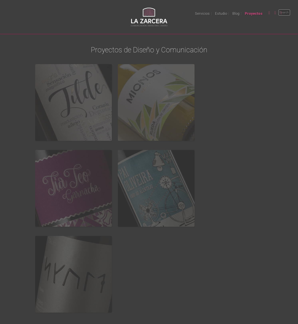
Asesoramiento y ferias (111, 273)
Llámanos (149, 217)
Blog (235, 13)
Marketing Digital (107, 278)
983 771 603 (218, 270)
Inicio (42, 264)
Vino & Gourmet (163, 269)
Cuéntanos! (46, 292)
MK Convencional (107, 269)
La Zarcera (149, 303)
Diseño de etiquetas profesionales (119, 282)
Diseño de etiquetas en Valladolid (118, 287)
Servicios (202, 13)
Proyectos (253, 13)
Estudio (221, 13)
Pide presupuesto (50, 282)
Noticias (158, 264)
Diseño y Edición (106, 264)
